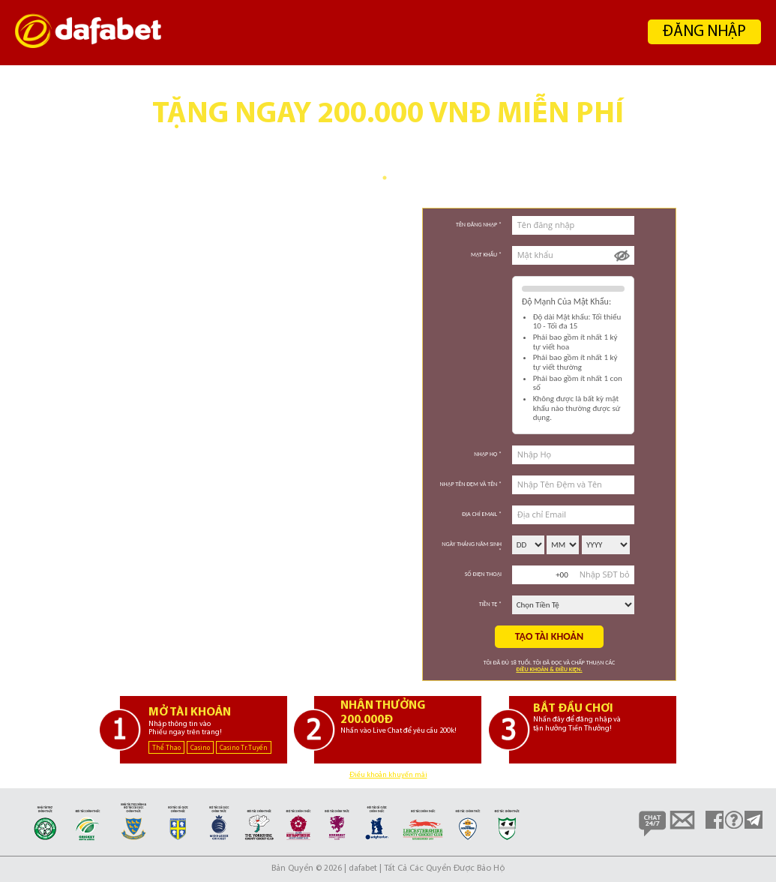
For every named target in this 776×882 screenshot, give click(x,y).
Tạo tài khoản (549, 636)
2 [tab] (395, 177)
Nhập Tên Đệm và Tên (471, 484)
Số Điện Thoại (483, 574)
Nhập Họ (488, 454)
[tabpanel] (388, 125)
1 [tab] (384, 177)
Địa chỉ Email (482, 514)
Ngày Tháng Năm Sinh (472, 547)
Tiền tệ (490, 604)
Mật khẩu (486, 254)
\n (528, 545)
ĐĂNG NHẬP (704, 32)
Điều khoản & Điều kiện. (549, 669)
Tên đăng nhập (479, 224)
